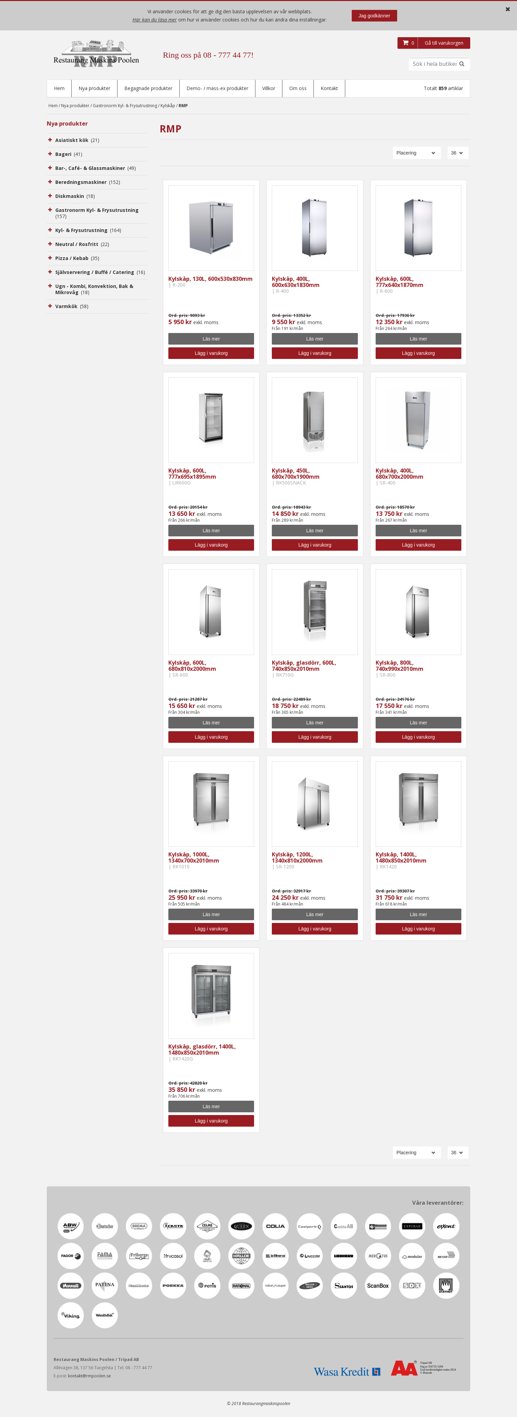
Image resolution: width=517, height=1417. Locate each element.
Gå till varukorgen (444, 43)
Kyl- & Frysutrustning (88, 231)
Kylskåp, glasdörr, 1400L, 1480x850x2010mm (202, 1050)
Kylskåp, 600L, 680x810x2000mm (192, 666)
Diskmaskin (75, 196)
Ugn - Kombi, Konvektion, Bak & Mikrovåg (94, 290)
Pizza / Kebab (77, 259)
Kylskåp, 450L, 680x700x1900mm (296, 474)
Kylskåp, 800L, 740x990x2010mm (399, 666)
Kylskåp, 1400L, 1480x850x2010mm (401, 858)
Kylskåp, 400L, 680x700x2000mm (399, 474)
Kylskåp (167, 106)
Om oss (298, 88)
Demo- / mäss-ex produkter (217, 88)
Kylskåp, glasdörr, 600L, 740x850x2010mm (304, 666)
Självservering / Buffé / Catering (100, 273)
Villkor (268, 88)
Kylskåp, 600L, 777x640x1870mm (399, 282)
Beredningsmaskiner (87, 182)
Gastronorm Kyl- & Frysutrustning (125, 106)
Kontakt (329, 88)
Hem (59, 88)
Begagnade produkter (148, 88)
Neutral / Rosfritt (82, 245)
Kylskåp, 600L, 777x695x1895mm (192, 474)
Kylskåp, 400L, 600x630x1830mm (296, 282)
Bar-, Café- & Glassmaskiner (95, 168)
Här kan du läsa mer (154, 19)
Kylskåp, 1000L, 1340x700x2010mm (193, 858)
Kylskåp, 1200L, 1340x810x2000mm (297, 858)
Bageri (68, 154)
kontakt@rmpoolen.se (89, 1376)
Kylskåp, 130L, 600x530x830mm (210, 279)
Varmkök (71, 307)
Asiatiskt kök (77, 141)
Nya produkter (94, 88)
